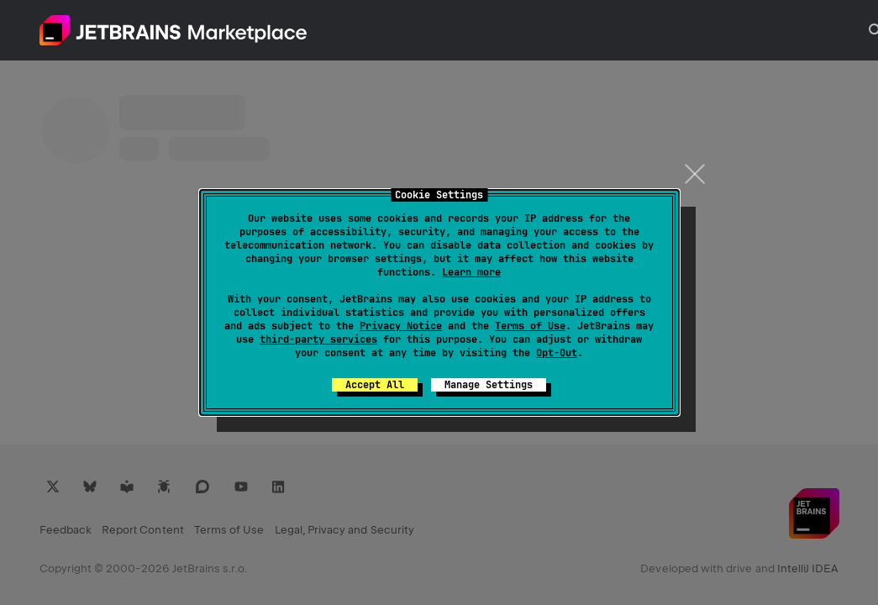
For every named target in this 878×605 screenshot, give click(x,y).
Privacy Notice (401, 326)
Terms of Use (530, 326)
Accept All (374, 385)
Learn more (471, 272)
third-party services (318, 339)
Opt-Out (556, 353)
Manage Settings (488, 385)
